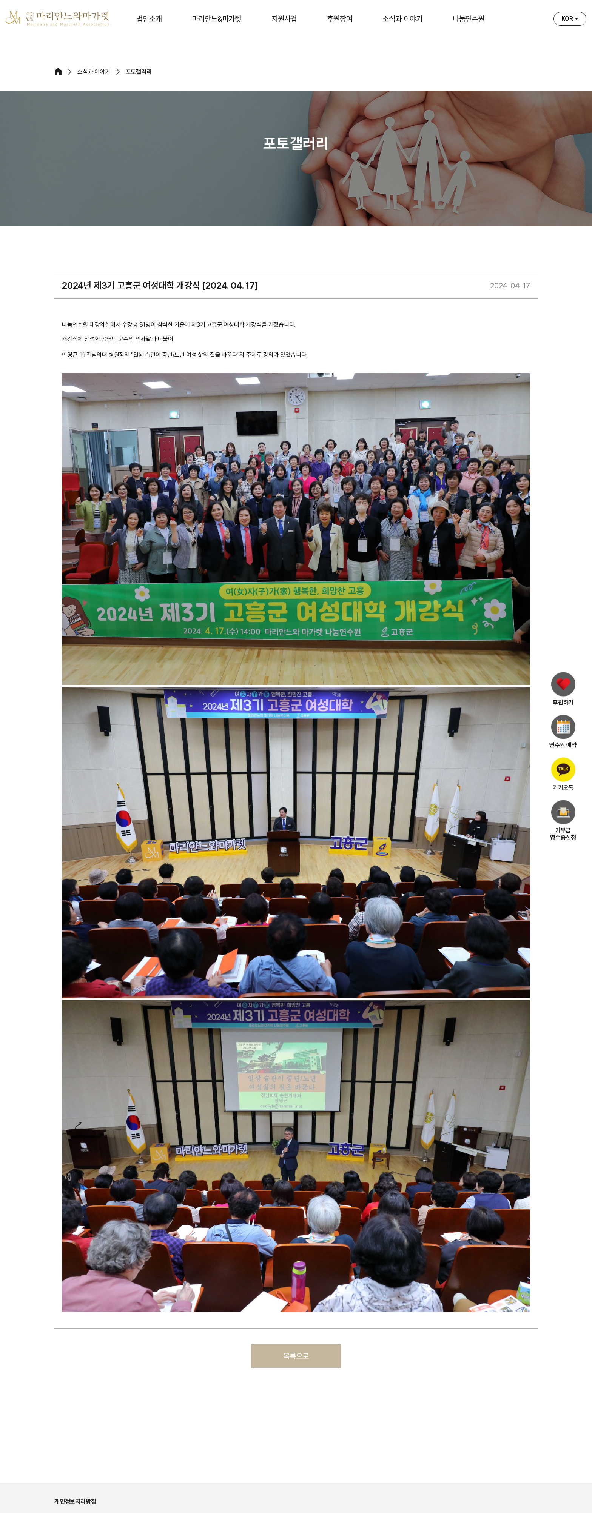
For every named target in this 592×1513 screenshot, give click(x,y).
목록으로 (296, 1356)
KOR (567, 18)
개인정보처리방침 (75, 1501)
